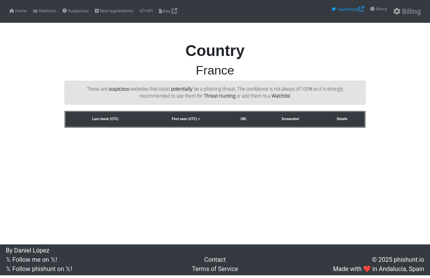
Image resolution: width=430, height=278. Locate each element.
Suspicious (75, 11)
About (378, 9)
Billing (407, 11)
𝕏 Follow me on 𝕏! (31, 259)
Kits (168, 11)
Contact (215, 259)
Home (18, 11)
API (146, 11)
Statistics (44, 11)
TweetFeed (348, 9)
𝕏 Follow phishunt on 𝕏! (39, 269)
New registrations (114, 11)
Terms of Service (215, 269)
